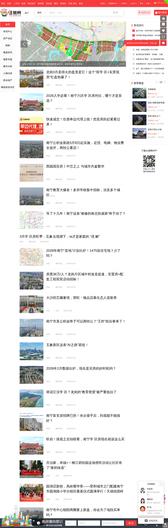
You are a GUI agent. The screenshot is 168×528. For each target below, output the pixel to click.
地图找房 (144, 12)
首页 (3, 3)
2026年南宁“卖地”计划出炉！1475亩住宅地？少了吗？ (83, 253)
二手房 (16, 3)
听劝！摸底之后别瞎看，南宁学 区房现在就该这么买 (85, 439)
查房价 (63, 3)
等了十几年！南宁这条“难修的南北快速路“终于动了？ (86, 213)
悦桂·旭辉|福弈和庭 (156, 103)
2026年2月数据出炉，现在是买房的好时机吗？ (81, 368)
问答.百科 (72, 3)
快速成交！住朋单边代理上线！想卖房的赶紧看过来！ (83, 121)
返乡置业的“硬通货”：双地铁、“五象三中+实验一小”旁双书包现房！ (149, 54)
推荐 (7, 24)
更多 (81, 3)
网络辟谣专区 (7, 87)
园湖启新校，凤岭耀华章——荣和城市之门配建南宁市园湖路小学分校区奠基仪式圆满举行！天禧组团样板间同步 (84, 491)
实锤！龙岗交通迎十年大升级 (145, 49)
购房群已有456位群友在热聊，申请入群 (140, 44)
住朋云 (102, 3)
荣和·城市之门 (154, 116)
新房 (9, 3)
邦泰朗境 (152, 89)
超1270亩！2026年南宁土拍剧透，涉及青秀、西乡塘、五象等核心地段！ (149, 30)
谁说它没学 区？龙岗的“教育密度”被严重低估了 (81, 392)
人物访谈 (7, 73)
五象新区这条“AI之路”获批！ (67, 345)
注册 (147, 3)
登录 (141, 3)
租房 (23, 3)
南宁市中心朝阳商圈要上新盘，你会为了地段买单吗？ (83, 512)
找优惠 (49, 3)
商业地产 (32, 3)
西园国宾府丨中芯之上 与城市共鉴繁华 (75, 166)
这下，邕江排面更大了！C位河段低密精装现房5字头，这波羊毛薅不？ (149, 68)
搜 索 (115, 12)
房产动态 (7, 38)
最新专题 (7, 59)
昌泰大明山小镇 (155, 129)
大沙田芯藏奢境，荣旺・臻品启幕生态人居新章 (81, 298)
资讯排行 (139, 25)
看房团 (41, 3)
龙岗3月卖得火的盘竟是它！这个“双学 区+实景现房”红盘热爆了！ (82, 74)
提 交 (131, 523)
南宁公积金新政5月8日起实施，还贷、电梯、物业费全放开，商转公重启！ (85, 145)
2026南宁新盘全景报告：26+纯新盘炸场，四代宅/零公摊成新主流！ (149, 35)
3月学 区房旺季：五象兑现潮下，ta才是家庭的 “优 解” (60, 236)
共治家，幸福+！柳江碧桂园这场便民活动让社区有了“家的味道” (84, 465)
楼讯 (56, 3)
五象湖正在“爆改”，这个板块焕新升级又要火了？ (149, 59)
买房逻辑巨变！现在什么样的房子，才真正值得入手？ (149, 64)
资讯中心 (7, 31)
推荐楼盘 (139, 83)
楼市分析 (7, 66)
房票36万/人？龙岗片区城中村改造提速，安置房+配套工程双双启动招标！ (84, 276)
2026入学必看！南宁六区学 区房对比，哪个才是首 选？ (84, 98)
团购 (7, 45)
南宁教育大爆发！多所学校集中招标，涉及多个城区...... (83, 192)
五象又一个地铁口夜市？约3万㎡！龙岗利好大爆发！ (149, 73)
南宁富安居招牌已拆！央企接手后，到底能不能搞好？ (83, 418)
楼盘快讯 (7, 52)
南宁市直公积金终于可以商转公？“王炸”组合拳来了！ (86, 321)
